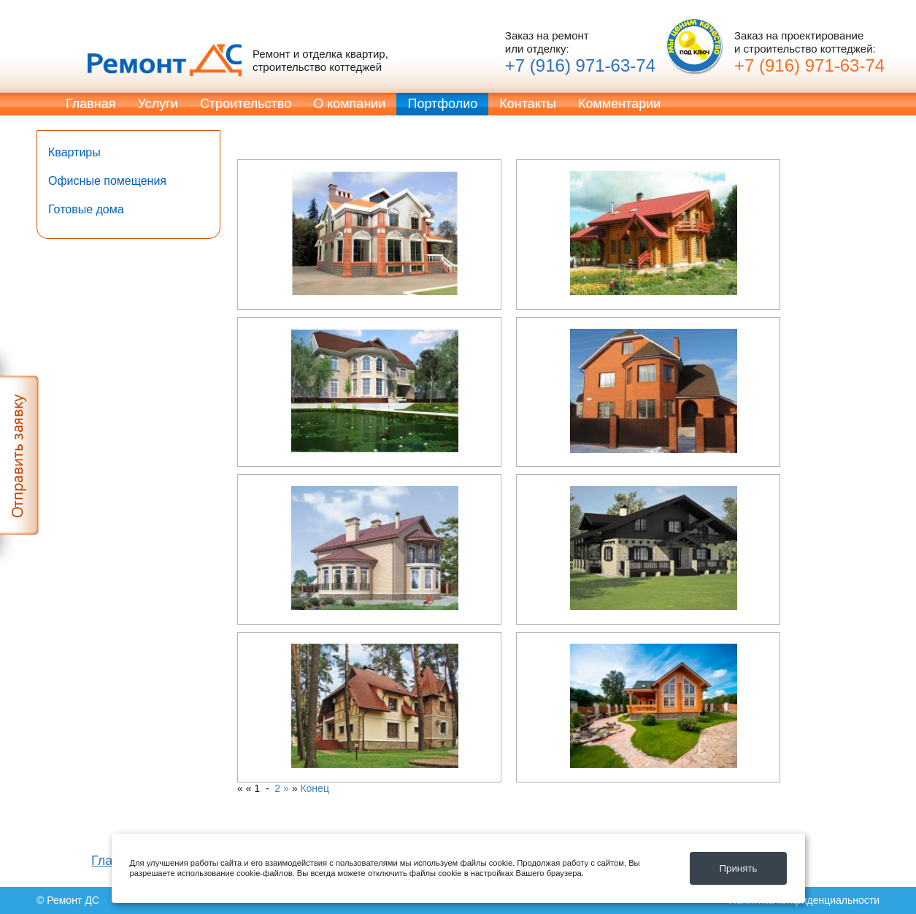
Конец (314, 788)
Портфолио (442, 103)
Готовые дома (86, 209)
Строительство (245, 103)
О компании (349, 103)
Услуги (158, 103)
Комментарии (619, 103)
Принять (738, 868)
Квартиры (74, 152)
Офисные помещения (107, 181)
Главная (91, 103)
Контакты (527, 103)
